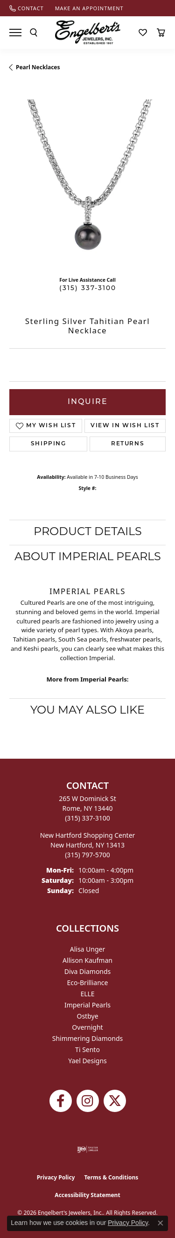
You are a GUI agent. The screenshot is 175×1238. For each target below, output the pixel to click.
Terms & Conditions (111, 1177)
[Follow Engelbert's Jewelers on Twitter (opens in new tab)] (115, 1101)
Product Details (88, 532)
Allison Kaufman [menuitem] (87, 960)
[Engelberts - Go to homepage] (87, 32)
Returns (127, 444)
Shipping (48, 444)
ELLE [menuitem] (87, 993)
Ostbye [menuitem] (87, 1016)
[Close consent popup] (160, 1223)
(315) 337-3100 (87, 288)
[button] (33, 33)
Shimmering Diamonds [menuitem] (87, 1038)
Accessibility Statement (87, 1195)
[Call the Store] (87, 818)
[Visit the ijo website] (87, 1149)
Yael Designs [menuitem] (87, 1060)
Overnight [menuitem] (87, 1027)
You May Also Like (87, 710)
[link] (26, 8)
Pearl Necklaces (38, 67)
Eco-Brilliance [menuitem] (87, 982)
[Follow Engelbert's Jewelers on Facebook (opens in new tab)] (60, 1101)
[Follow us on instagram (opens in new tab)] (88, 1101)
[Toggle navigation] (15, 33)
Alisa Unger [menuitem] (87, 949)
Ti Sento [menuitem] (87, 1049)
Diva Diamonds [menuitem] (87, 971)
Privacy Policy (56, 1177)
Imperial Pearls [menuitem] (87, 1004)
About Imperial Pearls (87, 557)
